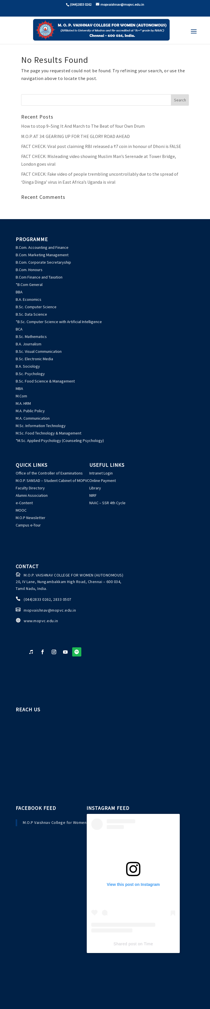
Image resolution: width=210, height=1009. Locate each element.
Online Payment (102, 480)
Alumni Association (32, 495)
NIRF (93, 495)
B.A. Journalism (28, 344)
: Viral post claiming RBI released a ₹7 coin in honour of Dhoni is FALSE (101, 146)
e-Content (24, 502)
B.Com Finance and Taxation (39, 277)
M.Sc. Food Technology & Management (48, 433)
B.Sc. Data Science (31, 314)
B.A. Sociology (28, 366)
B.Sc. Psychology (30, 373)
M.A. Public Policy (30, 410)
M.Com (21, 396)
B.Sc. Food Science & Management (45, 381)
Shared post (125, 944)
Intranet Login (101, 473)
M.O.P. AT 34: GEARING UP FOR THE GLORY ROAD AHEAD (75, 136)
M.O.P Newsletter (30, 517)
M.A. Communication (33, 418)
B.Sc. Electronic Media (34, 358)
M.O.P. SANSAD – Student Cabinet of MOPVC (52, 480)
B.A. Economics (28, 299)
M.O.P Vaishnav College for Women (54, 822)
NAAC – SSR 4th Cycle (107, 502)
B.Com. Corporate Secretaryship (43, 262)
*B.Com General (29, 284)
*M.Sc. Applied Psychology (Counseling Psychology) (60, 440)
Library (95, 488)
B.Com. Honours (29, 269)
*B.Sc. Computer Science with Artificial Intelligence (59, 321)
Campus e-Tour (28, 525)
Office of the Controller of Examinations (49, 473)
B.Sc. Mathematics (31, 336)
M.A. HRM (23, 403)
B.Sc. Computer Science (36, 306)
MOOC (21, 510)
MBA (19, 388)
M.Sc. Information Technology (41, 425)
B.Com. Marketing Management (42, 254)
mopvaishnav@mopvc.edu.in (50, 610)
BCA (19, 329)
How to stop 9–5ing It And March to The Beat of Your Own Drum (83, 126)
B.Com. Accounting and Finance (42, 247)
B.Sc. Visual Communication (39, 351)
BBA (19, 292)
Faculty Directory (30, 488)
